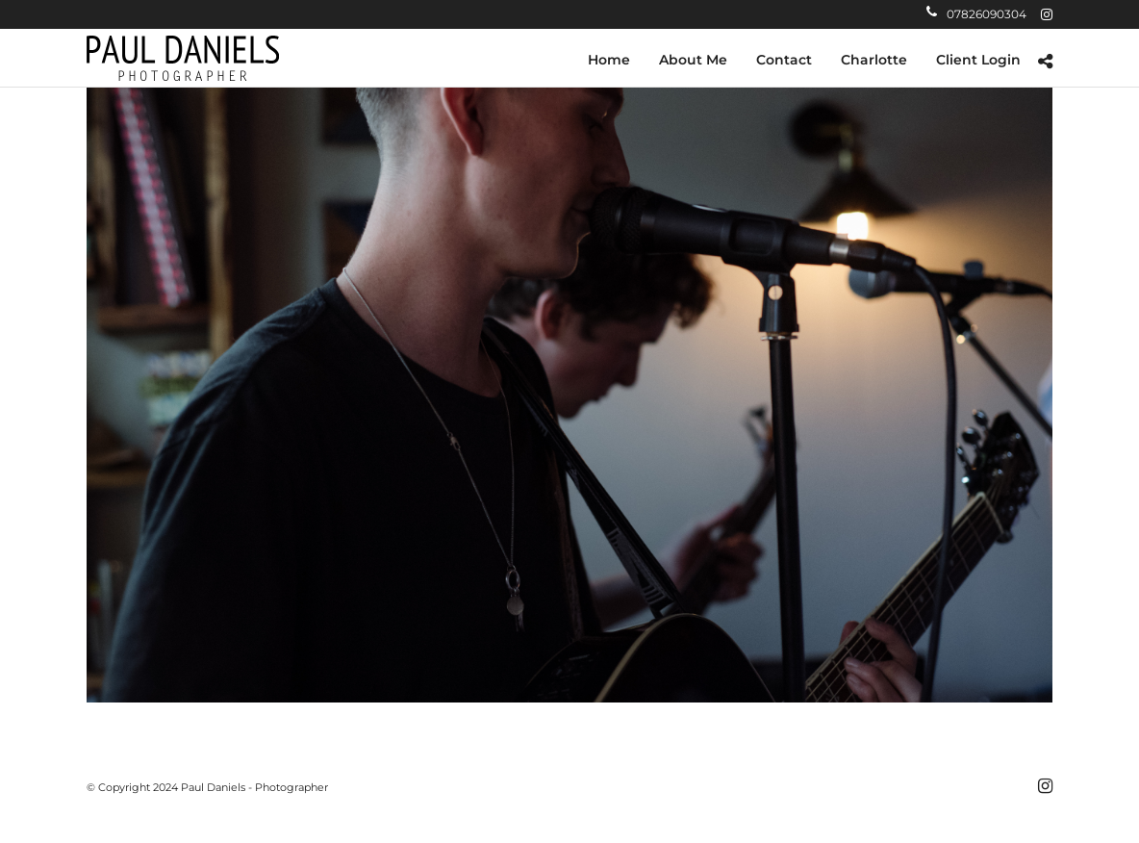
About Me (693, 59)
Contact (784, 59)
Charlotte (874, 59)
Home (609, 59)
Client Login (978, 59)
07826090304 (976, 14)
